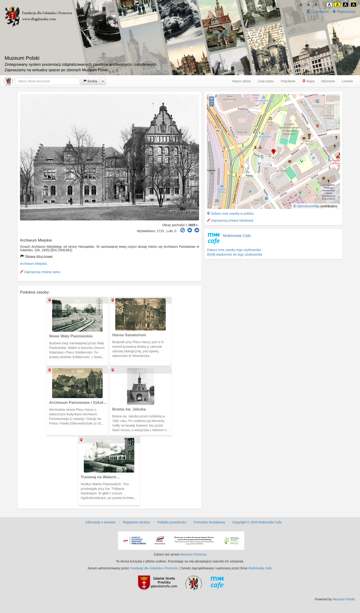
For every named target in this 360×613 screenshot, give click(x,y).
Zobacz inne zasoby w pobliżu (230, 213)
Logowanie (318, 12)
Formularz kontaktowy (209, 522)
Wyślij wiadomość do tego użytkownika (234, 254)
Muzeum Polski (343, 599)
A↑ (317, 5)
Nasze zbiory (241, 81)
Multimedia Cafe (237, 236)
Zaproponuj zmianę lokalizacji (230, 220)
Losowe (347, 81)
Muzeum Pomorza (193, 554)
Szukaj (90, 81)
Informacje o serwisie (100, 522)
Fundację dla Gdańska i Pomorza (153, 568)
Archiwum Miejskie (33, 263)
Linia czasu (266, 81)
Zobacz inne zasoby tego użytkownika (234, 250)
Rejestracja (343, 12)
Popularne (288, 81)
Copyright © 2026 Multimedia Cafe (256, 522)
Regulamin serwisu (136, 522)
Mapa (308, 81)
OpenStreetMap (308, 206)
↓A (300, 5)
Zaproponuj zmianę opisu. (40, 272)
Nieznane (328, 81)
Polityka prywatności (171, 522)
